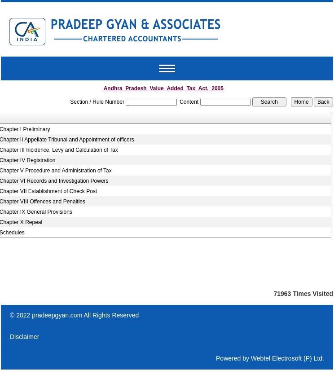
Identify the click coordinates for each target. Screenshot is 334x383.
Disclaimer (24, 336)
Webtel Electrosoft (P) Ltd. (287, 358)
